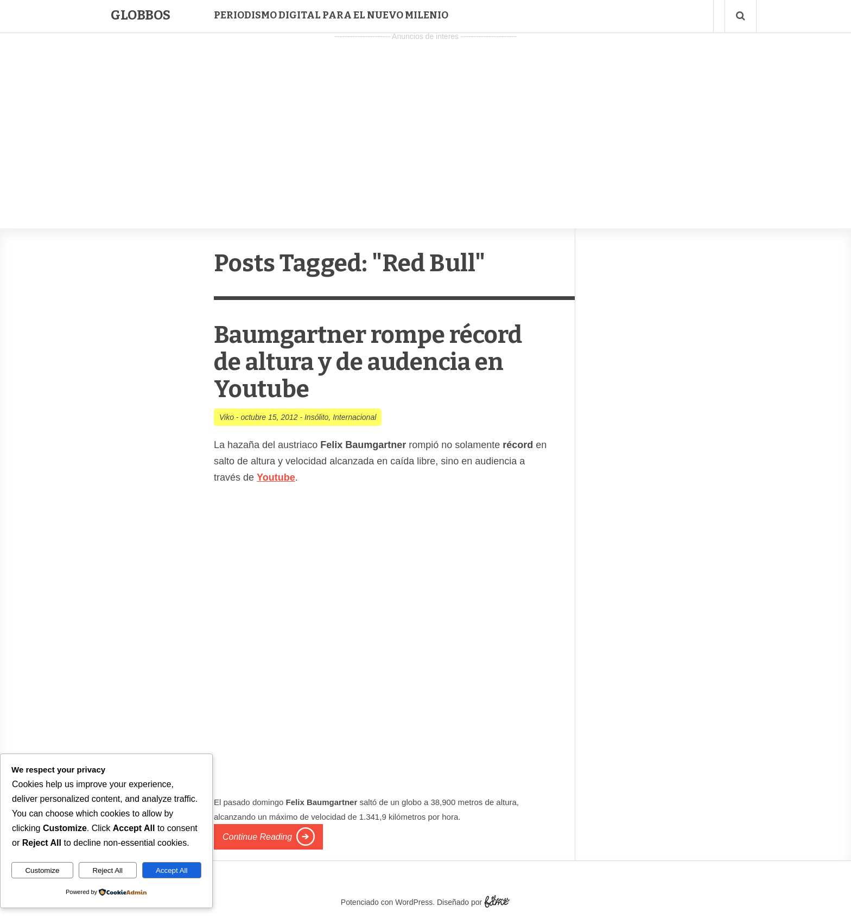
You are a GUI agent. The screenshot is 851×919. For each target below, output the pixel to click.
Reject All (107, 870)
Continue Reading (257, 836)
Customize (42, 870)
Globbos (140, 15)
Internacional (354, 417)
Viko (226, 417)
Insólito (316, 417)
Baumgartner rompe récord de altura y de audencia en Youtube (368, 362)
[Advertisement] (425, 120)
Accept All (172, 870)
